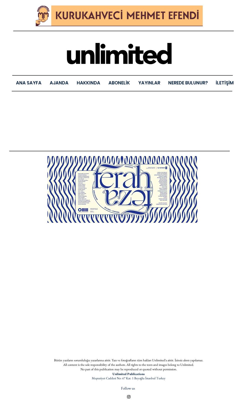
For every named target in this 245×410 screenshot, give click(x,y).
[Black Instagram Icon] (128, 397)
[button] (149, 83)
